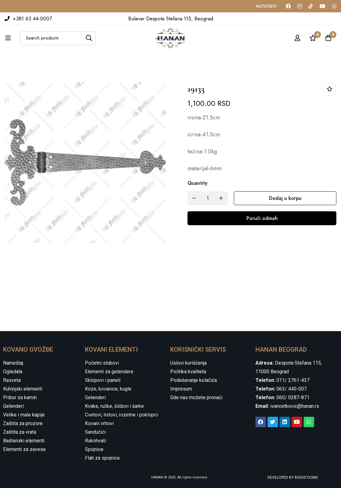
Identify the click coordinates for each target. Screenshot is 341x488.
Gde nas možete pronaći (196, 397)
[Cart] (328, 38)
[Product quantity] (207, 198)
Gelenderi (13, 406)
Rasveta (12, 380)
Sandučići (95, 432)
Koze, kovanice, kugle (108, 389)
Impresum (181, 389)
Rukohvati (95, 441)
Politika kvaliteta (188, 371)
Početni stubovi (102, 363)
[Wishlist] (313, 38)
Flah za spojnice (102, 458)
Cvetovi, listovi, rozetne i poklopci (121, 415)
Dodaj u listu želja (329, 89)
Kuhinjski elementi (22, 389)
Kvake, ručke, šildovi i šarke (114, 406)
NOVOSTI (266, 6)
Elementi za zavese (24, 449)
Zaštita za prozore (23, 423)
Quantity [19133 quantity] (197, 183)
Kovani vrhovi (99, 423)
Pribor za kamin (20, 397)
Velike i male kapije (24, 415)
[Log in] (297, 38)
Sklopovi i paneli (102, 380)
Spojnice (94, 449)
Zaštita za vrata (19, 432)
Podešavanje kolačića (193, 380)
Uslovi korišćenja (188, 363)
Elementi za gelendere (109, 371)
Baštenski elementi (23, 441)
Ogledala (12, 371)
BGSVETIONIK (306, 477)
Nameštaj (13, 363)
